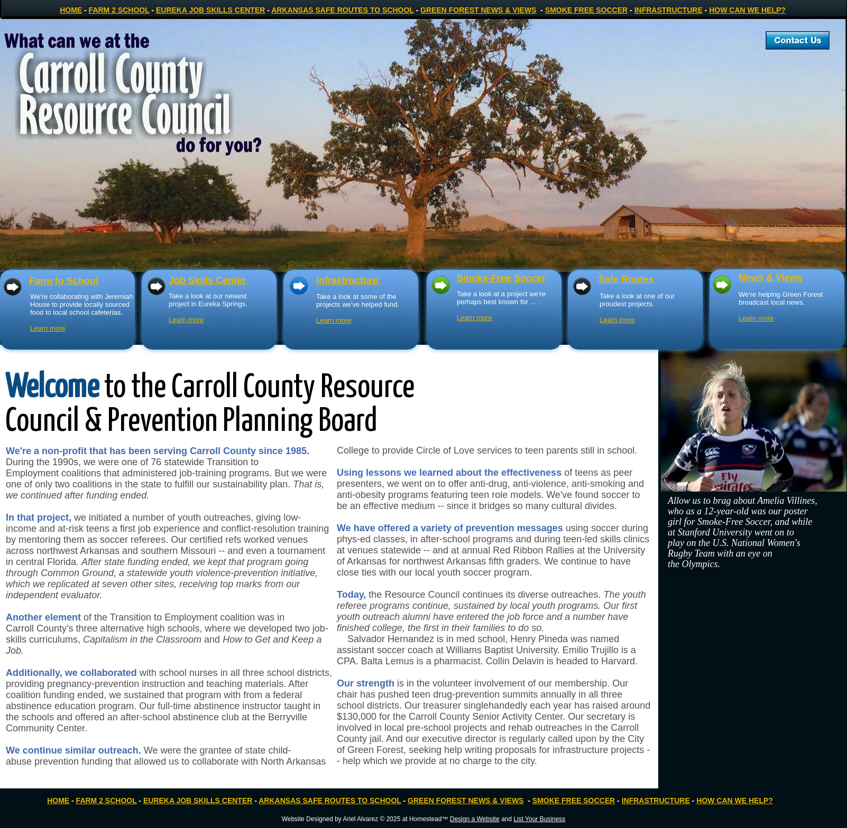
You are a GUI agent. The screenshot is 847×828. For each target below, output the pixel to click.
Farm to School (63, 281)
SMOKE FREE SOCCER (586, 10)
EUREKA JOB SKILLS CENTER (210, 10)
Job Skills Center (208, 280)
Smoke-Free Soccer (501, 278)
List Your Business (539, 819)
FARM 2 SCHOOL (119, 10)
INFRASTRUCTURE (668, 10)
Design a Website (475, 819)
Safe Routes (627, 279)
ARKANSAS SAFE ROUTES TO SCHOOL (342, 10)
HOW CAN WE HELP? (747, 10)
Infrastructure (348, 280)
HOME (71, 10)
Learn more (186, 320)
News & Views (771, 277)
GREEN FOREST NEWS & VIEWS (478, 10)
